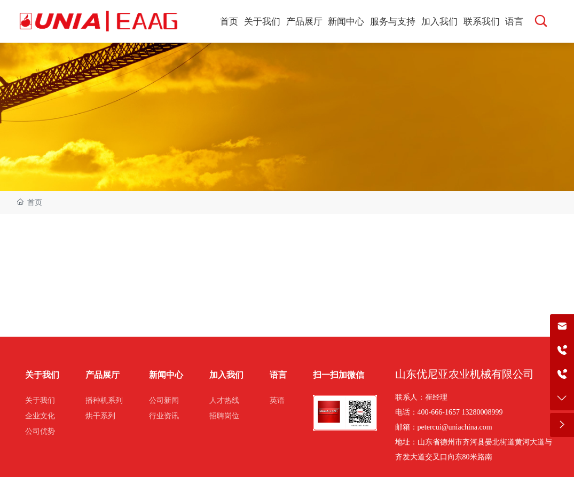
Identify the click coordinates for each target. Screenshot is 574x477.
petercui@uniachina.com (455, 427)
